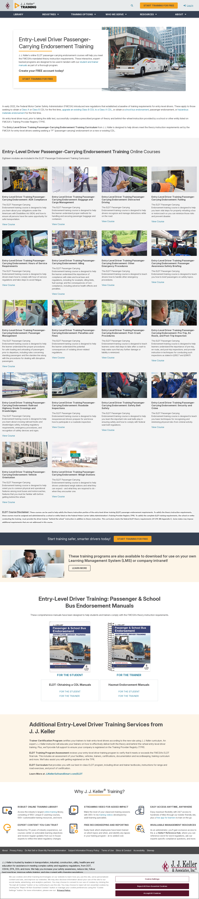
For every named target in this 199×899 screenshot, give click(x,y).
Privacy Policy (16, 850)
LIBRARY (18, 14)
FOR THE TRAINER (129, 675)
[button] (50, 14)
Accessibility (139, 850)
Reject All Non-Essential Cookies (152, 886)
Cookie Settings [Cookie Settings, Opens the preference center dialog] (152, 879)
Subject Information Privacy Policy (83, 850)
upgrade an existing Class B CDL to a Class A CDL (87, 109)
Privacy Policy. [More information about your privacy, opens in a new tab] (64, 890)
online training (50, 812)
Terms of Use (107, 850)
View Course (8, 224)
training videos (106, 815)
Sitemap (150, 850)
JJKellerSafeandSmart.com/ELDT (64, 773)
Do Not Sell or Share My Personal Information (45, 850)
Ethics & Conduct (123, 850)
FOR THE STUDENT (70, 675)
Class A (25, 109)
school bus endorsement (136, 109)
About (5, 850)
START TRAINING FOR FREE (37, 79)
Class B (36, 109)
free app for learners (166, 817)
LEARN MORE (79, 568)
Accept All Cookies (152, 893)
